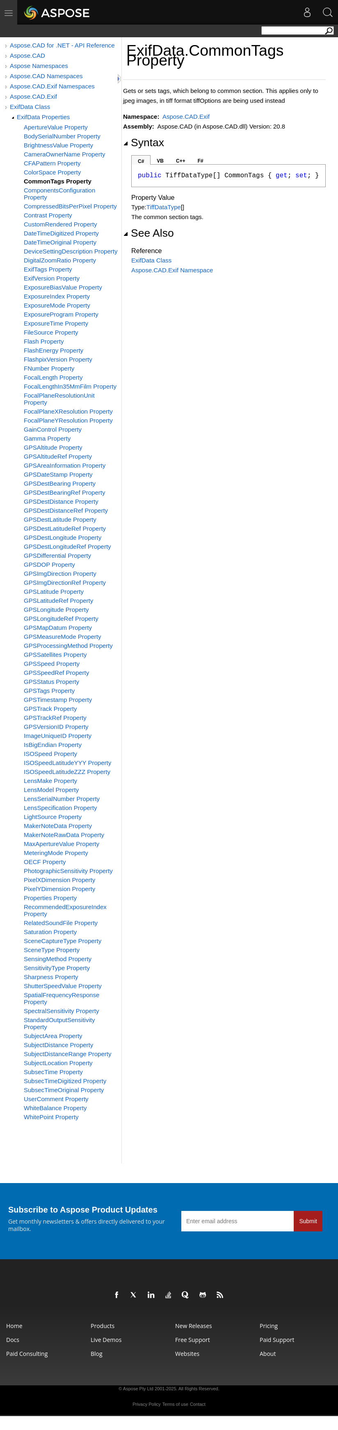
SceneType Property (52, 949)
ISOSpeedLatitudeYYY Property (67, 762)
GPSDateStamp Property (58, 474)
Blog (97, 1354)
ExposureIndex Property (57, 296)
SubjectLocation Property (58, 1062)
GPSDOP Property (49, 564)
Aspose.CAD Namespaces (46, 75)
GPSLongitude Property (56, 609)
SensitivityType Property (57, 967)
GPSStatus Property (51, 681)
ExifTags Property (48, 269)
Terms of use (175, 1404)
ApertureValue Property (56, 127)
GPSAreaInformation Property (64, 465)
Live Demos (106, 1340)
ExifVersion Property (52, 278)
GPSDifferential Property (57, 555)
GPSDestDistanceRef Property (66, 510)
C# (141, 161)
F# (200, 161)
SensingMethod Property (57, 958)
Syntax (143, 142)
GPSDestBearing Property (60, 483)
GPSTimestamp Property (58, 699)
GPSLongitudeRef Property (61, 618)
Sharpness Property (51, 976)
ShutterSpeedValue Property (63, 985)
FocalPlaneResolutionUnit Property (59, 399)
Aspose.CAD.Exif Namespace (172, 270)
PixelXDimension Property (59, 879)
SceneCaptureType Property (62, 940)
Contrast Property (48, 215)
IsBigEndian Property (53, 744)
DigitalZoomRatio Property (60, 260)
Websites (187, 1354)
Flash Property (44, 341)
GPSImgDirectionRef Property (65, 582)
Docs (12, 1340)
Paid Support (277, 1340)
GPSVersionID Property (56, 726)
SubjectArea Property (53, 1035)
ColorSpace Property (52, 172)
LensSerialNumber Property (62, 798)
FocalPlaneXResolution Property (68, 411)
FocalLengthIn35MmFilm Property (70, 386)
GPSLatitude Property (54, 591)
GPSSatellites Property (55, 654)
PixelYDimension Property (59, 888)
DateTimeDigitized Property (61, 233)
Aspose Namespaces (39, 65)
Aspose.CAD (27, 55)
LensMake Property (50, 780)
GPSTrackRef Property (55, 717)
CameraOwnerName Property (64, 154)
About (268, 1354)
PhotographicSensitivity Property (68, 870)
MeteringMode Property (56, 852)
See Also (148, 233)
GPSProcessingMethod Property (68, 645)
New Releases (193, 1326)
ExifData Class (30, 106)
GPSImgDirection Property (60, 573)
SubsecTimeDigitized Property (65, 1080)
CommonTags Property (57, 181)
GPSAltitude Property (53, 447)
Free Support (192, 1340)
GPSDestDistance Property (61, 501)
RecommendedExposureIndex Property (65, 910)
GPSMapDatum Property (58, 627)
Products (102, 1326)
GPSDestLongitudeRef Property (67, 546)
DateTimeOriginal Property (60, 242)
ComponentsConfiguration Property (59, 194)
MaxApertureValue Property (61, 843)
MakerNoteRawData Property (64, 834)
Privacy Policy (146, 1404)
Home (14, 1326)
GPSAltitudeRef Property (58, 456)
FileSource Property (51, 332)
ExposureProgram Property (61, 314)
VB (160, 161)
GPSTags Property (49, 690)
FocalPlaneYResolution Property (68, 420)
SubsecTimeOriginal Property (64, 1089)
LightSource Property (53, 816)
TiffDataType (163, 207)
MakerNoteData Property (58, 825)
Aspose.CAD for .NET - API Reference (62, 45)
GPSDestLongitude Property (62, 537)
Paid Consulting (27, 1354)
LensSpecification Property (60, 807)
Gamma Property (47, 438)
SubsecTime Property (53, 1071)
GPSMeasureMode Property (62, 636)
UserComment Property (56, 1098)
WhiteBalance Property (55, 1107)
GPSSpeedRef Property (56, 672)
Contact (198, 1404)
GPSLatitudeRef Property (58, 600)
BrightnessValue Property (58, 145)
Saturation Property (50, 931)
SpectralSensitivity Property (61, 1010)
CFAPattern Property (52, 163)
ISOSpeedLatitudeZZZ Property (67, 771)
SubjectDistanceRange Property (67, 1053)
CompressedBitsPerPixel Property (70, 206)
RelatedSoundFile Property (61, 922)
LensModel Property (51, 789)
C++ (180, 161)
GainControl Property (53, 429)
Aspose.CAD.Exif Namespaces (52, 86)
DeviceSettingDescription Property (70, 251)
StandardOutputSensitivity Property (59, 1023)
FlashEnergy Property (53, 350)
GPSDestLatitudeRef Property (65, 528)
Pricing (269, 1326)
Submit (308, 1221)
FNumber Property (49, 368)
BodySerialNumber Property (62, 136)
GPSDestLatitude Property (60, 519)
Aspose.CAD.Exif (33, 96)
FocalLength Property (53, 377)
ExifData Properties (43, 116)
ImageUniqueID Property (57, 735)
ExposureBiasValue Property (63, 287)
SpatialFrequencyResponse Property (61, 998)
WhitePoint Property (51, 1116)
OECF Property (45, 861)
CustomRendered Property (60, 224)
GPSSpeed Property (52, 663)
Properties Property (50, 897)
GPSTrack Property (50, 708)
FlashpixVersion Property (58, 359)
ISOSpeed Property (50, 753)
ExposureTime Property (56, 323)
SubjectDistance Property (58, 1044)
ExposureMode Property (57, 305)
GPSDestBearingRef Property (64, 492)
